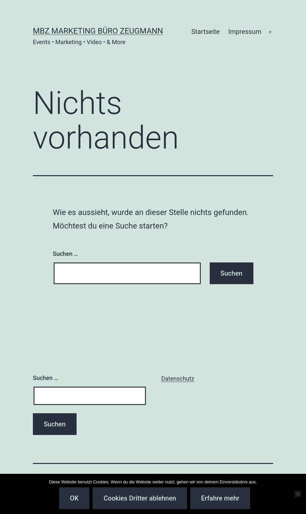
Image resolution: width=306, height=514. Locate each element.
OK (74, 498)
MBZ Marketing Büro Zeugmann (98, 31)
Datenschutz (177, 378)
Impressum (245, 32)
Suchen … (65, 253)
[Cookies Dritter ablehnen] (297, 494)
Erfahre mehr (220, 498)
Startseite (205, 32)
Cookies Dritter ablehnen (140, 498)
